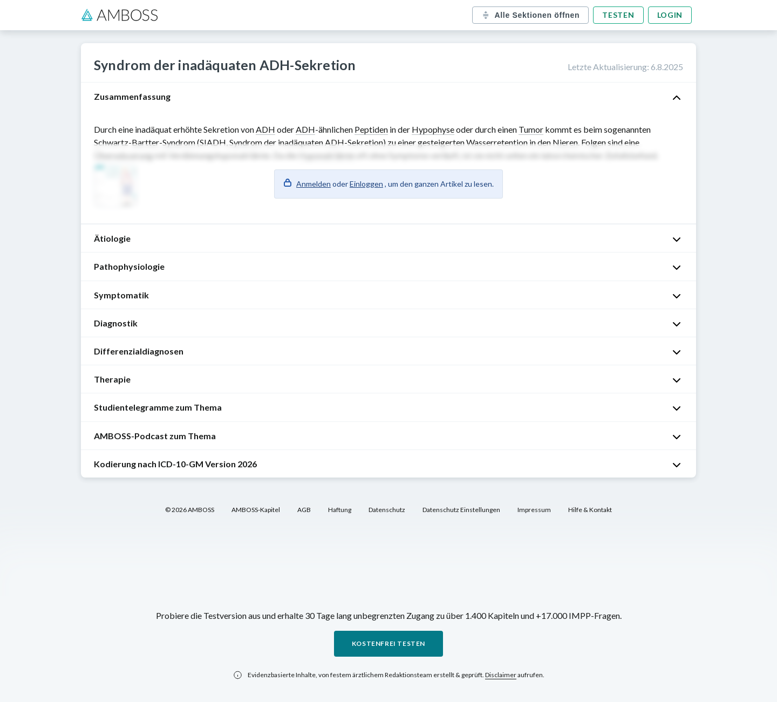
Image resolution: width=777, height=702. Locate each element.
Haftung (339, 510)
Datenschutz (387, 510)
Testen (618, 14)
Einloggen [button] (366, 183)
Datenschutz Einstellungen (461, 510)
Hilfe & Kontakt (590, 510)
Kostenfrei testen (388, 643)
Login (670, 14)
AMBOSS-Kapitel (255, 510)
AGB (304, 510)
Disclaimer (500, 675)
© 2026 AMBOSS (189, 510)
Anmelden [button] (313, 183)
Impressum (534, 510)
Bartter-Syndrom (163, 142)
